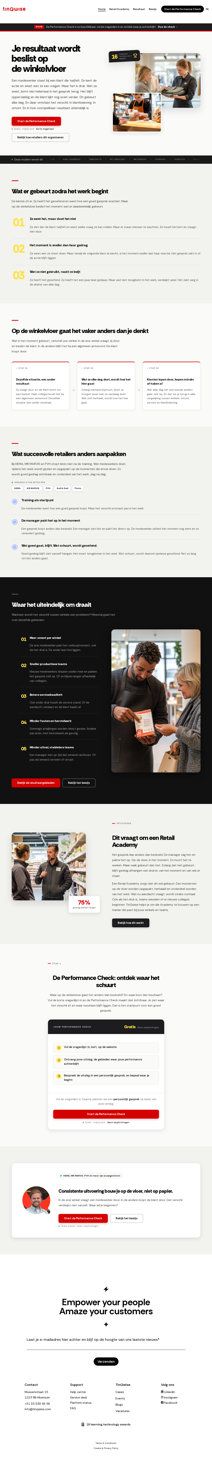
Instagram (169, 1397)
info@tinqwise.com (38, 1409)
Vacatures (122, 1411)
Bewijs (153, 9)
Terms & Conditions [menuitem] (106, 1443)
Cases (119, 1392)
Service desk (78, 1397)
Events (120, 1398)
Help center (78, 1392)
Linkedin (168, 1392)
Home (102, 9)
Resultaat (139, 9)
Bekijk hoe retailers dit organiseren (40, 137)
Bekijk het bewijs (127, 1220)
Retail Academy (119, 9)
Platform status (81, 1403)
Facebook (169, 1403)
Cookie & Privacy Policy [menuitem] (106, 1448)
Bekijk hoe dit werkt (131, 926)
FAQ (73, 1408)
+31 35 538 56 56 (37, 1404)
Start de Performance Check (182, 9)
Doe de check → (168, 26)
